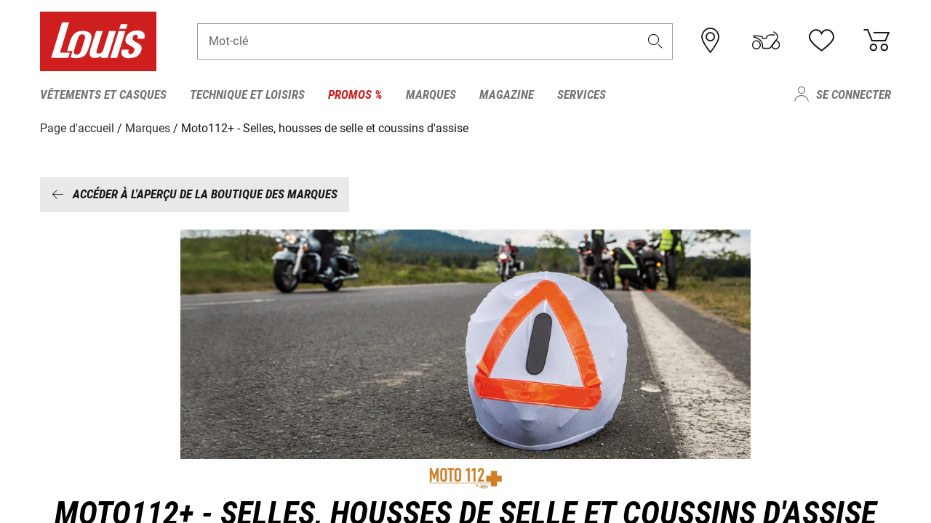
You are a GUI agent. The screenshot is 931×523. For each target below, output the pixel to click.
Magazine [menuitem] (506, 94)
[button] (655, 41)
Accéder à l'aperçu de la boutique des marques (194, 194)
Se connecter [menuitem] (853, 94)
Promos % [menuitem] (355, 94)
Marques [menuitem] (431, 94)
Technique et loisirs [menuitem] (247, 94)
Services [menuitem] (581, 94)
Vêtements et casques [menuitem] (103, 94)
